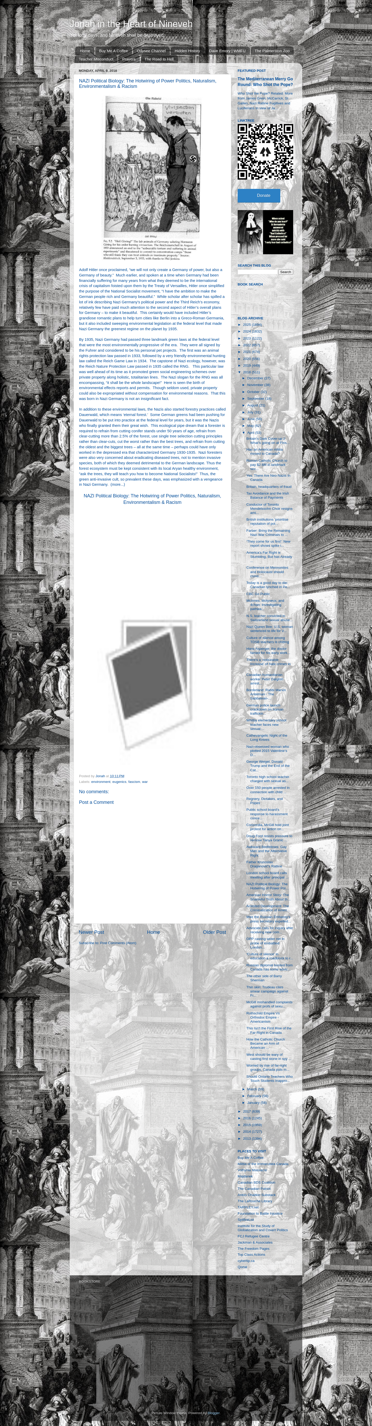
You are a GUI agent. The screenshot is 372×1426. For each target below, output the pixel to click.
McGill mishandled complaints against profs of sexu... (269, 1004)
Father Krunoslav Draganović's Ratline (264, 864)
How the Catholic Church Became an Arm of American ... (265, 1043)
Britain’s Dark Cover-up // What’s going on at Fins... (268, 441)
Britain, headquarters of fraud (269, 487)
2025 (247, 325)
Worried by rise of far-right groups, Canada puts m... (268, 1067)
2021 (247, 352)
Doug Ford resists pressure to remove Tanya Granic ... (269, 838)
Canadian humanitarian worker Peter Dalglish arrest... (264, 679)
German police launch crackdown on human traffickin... (264, 709)
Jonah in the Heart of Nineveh (131, 24)
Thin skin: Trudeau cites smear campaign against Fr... (267, 991)
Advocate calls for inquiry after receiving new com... (269, 930)
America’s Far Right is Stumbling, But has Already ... (269, 557)
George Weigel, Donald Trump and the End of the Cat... (268, 766)
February (254, 1096)
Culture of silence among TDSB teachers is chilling (267, 640)
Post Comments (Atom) (118, 943)
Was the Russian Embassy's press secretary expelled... (268, 919)
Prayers (129, 59)
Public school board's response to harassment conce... (267, 814)
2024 (247, 331)
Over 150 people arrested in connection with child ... (268, 790)
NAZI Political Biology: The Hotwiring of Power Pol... (267, 886)
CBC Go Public (258, 594)
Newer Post (91, 932)
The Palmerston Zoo (272, 51)
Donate (263, 195)
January (254, 1103)
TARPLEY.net (248, 1207)
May (251, 426)
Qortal (242, 1267)
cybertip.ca (246, 1261)
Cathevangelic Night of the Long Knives (266, 738)
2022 (247, 345)
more (116, 484)
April (251, 433)
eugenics (119, 782)
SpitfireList (246, 1220)
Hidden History (187, 51)
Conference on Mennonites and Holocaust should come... (267, 572)
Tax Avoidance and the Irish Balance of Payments (267, 495)
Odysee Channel (151, 51)
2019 (247, 365)
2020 (247, 359)
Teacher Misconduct (96, 59)
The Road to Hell (159, 59)
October (254, 392)
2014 (247, 1132)
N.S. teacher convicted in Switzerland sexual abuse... (269, 618)
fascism (134, 782)
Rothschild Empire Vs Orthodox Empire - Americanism (263, 1017)
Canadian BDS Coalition (256, 1182)
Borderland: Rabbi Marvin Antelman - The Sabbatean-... (266, 694)
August (253, 405)
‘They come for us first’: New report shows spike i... (268, 543)
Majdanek (245, 1176)
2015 (247, 1125)
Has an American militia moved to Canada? (264, 452)
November (255, 385)
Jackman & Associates (255, 1242)
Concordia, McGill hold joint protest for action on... (267, 827)
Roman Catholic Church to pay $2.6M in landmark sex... (266, 465)
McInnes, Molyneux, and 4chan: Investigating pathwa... (265, 605)
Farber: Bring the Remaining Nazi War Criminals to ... (268, 533)
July (250, 412)
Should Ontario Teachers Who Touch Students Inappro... (269, 1079)
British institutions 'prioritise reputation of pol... (267, 522)
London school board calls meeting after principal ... (267, 875)
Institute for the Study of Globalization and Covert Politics (263, 1228)
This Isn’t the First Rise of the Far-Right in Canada (269, 1030)
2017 (247, 1111)
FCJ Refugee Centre (254, 1236)
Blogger (214, 1413)
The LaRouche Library (255, 1201)
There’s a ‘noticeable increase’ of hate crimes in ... (268, 664)
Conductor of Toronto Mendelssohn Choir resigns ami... (269, 509)
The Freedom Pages (253, 1249)
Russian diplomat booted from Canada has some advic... (269, 967)
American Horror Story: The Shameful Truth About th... (268, 897)
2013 (247, 1138)
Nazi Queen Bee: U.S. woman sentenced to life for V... (269, 629)
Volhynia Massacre (252, 1170)
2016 (247, 1118)
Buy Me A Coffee (113, 51)
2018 (247, 372)
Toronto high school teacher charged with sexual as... (267, 779)
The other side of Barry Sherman (264, 978)
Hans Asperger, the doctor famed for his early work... (268, 651)
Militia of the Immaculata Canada (263, 1164)
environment (100, 782)
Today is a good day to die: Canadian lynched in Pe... (268, 585)
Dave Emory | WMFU (227, 51)
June (251, 419)
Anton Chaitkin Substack (257, 1195)
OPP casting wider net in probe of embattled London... (265, 943)
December (255, 378)
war (145, 782)
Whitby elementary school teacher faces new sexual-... (266, 724)
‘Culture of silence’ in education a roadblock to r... (269, 956)
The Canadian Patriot (254, 1189)
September (256, 398)
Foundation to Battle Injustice (260, 1213)
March (252, 1089)
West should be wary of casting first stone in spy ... (268, 1057)
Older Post (214, 932)
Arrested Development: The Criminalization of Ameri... (268, 908)
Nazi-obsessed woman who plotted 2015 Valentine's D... (267, 751)
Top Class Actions (251, 1255)
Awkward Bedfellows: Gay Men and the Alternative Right (266, 851)
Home (85, 51)
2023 (247, 338)
